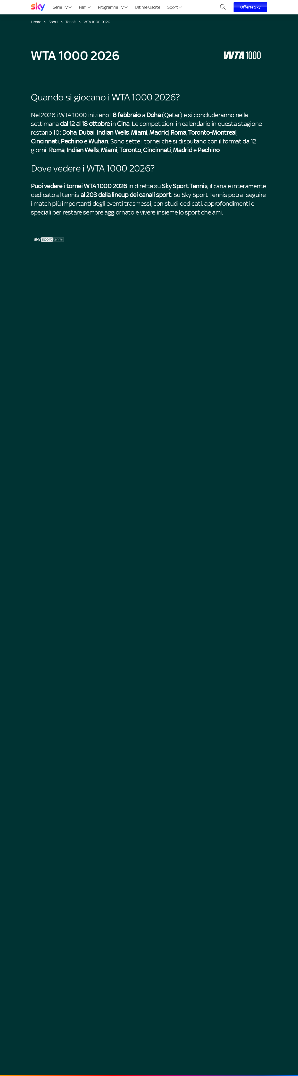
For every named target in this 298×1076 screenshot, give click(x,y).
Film (84, 7)
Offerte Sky (250, 7)
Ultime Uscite (147, 7)
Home (36, 22)
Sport (174, 7)
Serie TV (62, 7)
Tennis (70, 22)
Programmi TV (113, 7)
